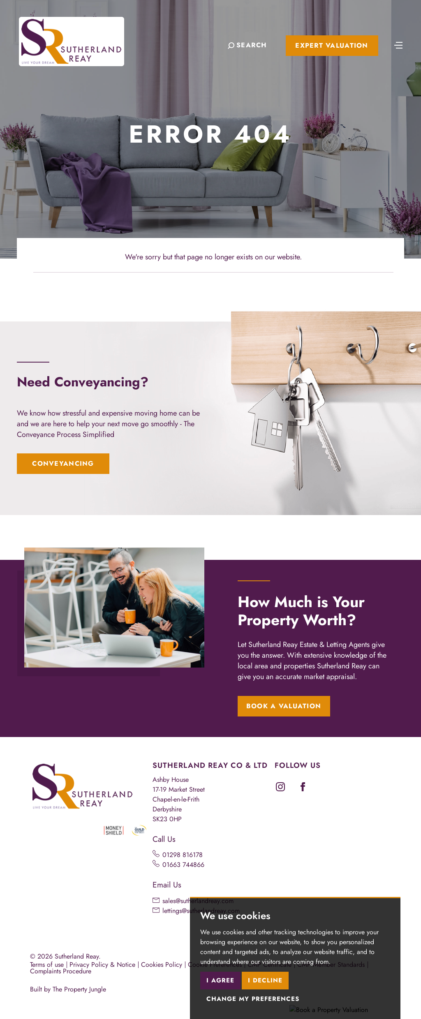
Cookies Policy (161, 964)
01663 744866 (183, 864)
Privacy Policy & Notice (102, 964)
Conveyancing (63, 463)
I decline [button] (265, 980)
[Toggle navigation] (398, 44)
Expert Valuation (331, 45)
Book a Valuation (283, 706)
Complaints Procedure (60, 971)
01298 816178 (182, 855)
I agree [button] (220, 980)
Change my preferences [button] (252, 998)
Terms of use (47, 964)
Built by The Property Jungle (68, 989)
